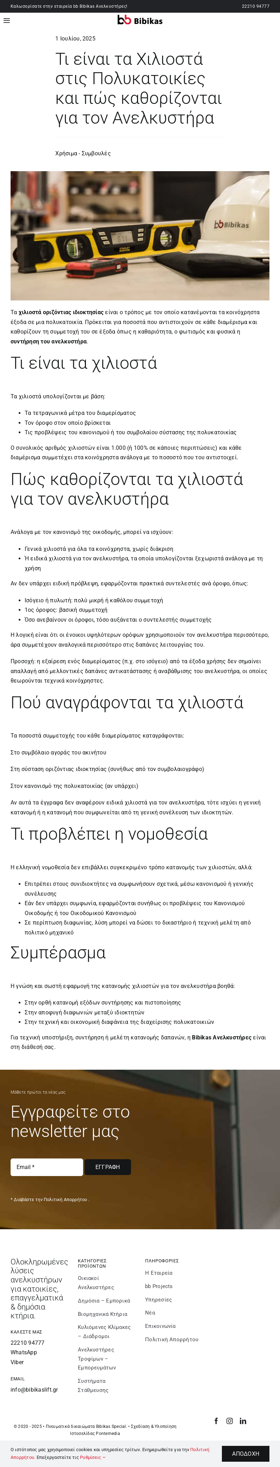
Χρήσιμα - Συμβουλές (83, 153)
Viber (17, 1362)
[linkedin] (243, 1421)
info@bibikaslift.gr (34, 1389)
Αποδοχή (245, 1453)
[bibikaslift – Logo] (140, 17)
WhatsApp (24, 1352)
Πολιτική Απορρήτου (65, 1199)
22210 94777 (255, 6)
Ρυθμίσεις (92, 1457)
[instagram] (229, 1421)
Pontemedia (108, 1433)
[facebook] (216, 1421)
